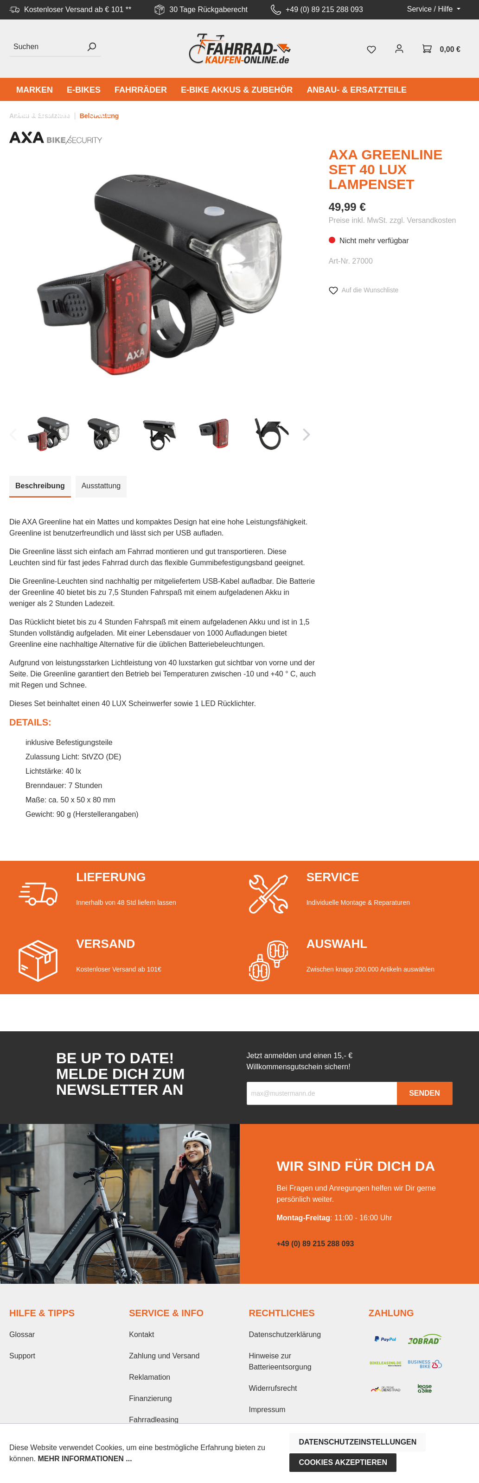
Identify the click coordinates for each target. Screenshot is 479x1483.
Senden (424, 1093)
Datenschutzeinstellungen (357, 1442)
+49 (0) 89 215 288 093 (324, 9)
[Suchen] (45, 47)
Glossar (22, 1334)
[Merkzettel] (371, 48)
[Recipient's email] (322, 1093)
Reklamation (149, 1377)
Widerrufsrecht (273, 1388)
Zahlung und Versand (164, 1356)
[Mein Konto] (399, 48)
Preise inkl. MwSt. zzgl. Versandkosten (392, 220)
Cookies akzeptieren (343, 1462)
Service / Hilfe (431, 9)
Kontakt (141, 1334)
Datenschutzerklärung (285, 1334)
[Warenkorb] (441, 48)
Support (22, 1356)
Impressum (267, 1410)
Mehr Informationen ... (85, 1459)
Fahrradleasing (154, 1420)
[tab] (40, 487)
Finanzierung (150, 1398)
